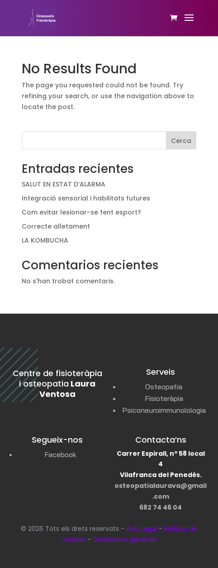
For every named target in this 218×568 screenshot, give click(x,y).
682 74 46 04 (160, 507)
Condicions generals (125, 539)
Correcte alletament (56, 226)
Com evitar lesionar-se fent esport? (81, 212)
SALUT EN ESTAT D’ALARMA (63, 184)
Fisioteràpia (164, 398)
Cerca (181, 140)
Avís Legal (141, 528)
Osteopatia (163, 386)
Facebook (60, 454)
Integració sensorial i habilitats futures (86, 198)
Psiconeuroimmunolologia (164, 410)
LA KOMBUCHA (45, 240)
